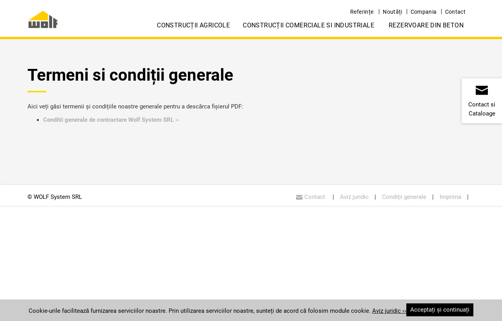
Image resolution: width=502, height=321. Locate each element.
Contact (455, 12)
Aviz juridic (354, 196)
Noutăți (392, 12)
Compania (424, 12)
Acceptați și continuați (439, 309)
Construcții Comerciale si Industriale (308, 25)
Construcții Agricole (193, 25)
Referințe (361, 12)
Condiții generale (404, 196)
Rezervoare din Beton (426, 25)
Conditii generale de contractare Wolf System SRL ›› (111, 119)
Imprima (450, 196)
